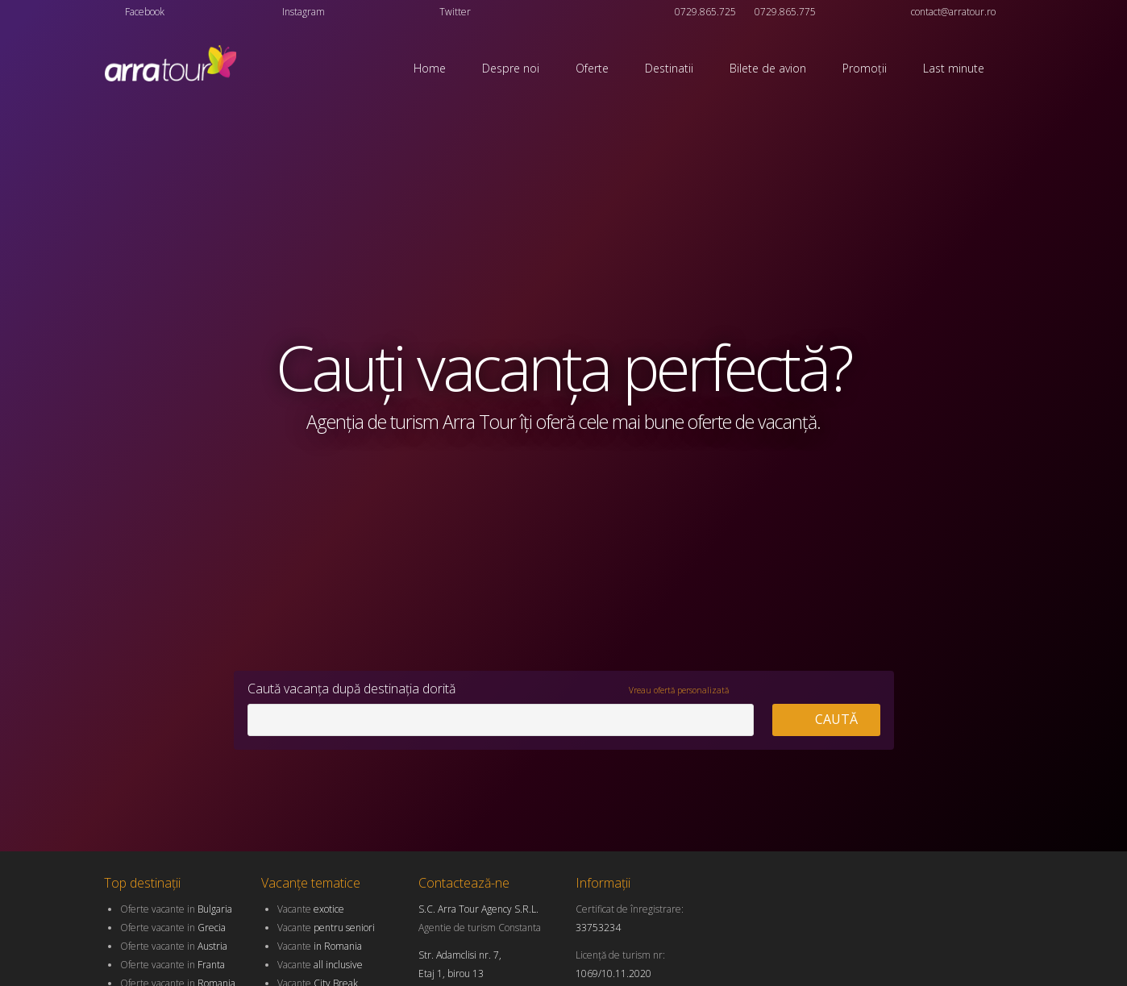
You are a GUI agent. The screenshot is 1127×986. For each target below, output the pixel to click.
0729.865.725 (705, 12)
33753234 (598, 927)
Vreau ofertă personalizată (679, 690)
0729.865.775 (785, 12)
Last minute (953, 68)
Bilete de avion (768, 68)
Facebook (144, 12)
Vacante (310, 909)
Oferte (592, 68)
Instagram (303, 12)
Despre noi (510, 68)
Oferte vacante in (176, 909)
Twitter (455, 12)
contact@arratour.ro (953, 12)
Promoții (864, 68)
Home (430, 68)
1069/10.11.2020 (613, 973)
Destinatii (669, 68)
